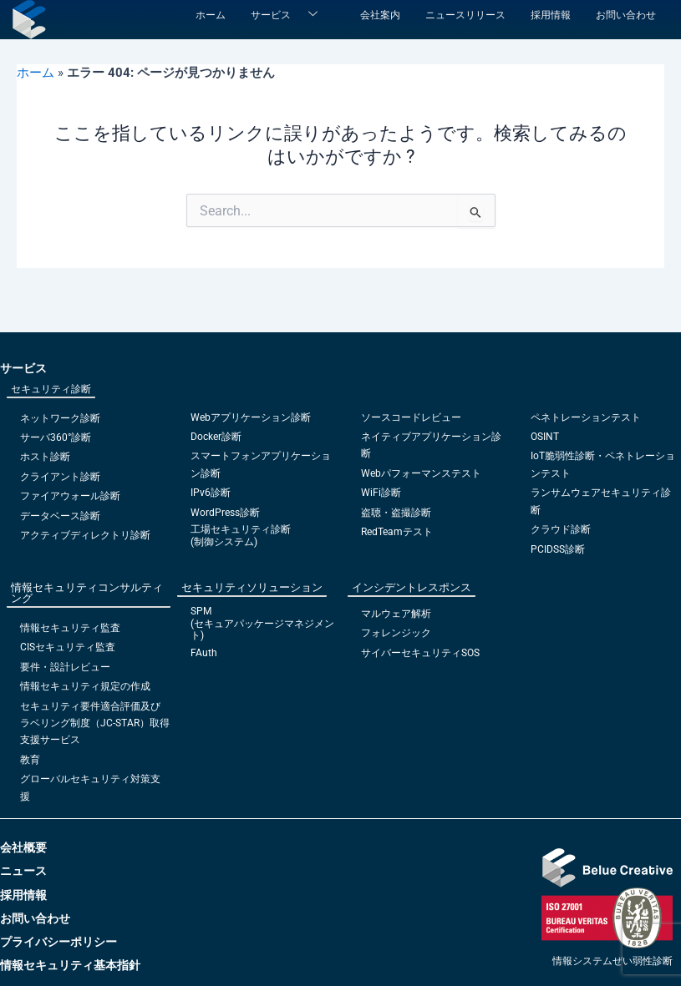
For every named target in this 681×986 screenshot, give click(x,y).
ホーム (211, 15)
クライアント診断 (60, 477)
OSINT (545, 436)
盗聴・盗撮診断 (396, 512)
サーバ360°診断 (55, 437)
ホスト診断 (45, 457)
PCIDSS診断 (558, 549)
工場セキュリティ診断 (241, 529)
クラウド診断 (561, 529)
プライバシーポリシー (58, 941)
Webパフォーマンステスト (421, 473)
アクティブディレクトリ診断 (85, 535)
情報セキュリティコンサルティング (87, 592)
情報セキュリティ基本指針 (70, 965)
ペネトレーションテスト (586, 417)
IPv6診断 (211, 492)
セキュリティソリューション (252, 587)
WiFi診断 (381, 492)
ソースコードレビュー (411, 417)
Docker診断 (216, 436)
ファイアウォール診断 (70, 496)
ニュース (23, 870)
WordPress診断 (225, 512)
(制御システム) (224, 542)
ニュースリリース (465, 15)
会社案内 (380, 15)
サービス (290, 15)
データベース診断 (60, 516)
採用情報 (551, 15)
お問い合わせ (626, 15)
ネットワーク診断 (60, 418)
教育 (30, 760)
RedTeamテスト (397, 532)
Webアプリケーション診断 (251, 417)
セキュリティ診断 (51, 389)
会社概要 (23, 847)
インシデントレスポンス (411, 587)
